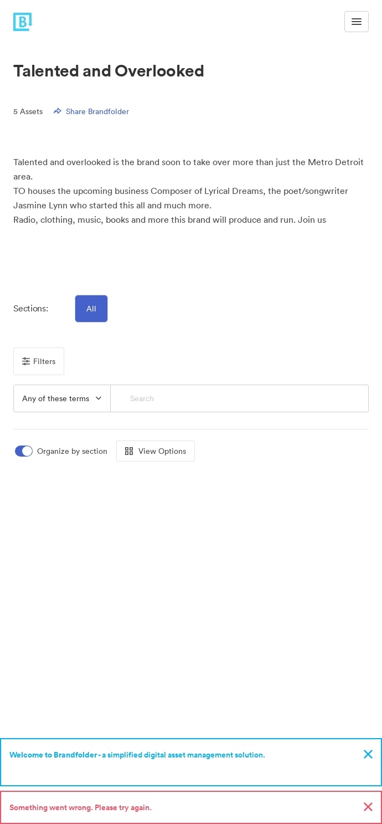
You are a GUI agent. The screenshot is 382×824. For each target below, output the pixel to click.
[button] (25, 247)
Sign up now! (35, 769)
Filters (38, 361)
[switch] (62, 451)
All (91, 309)
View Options (155, 451)
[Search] (240, 398)
